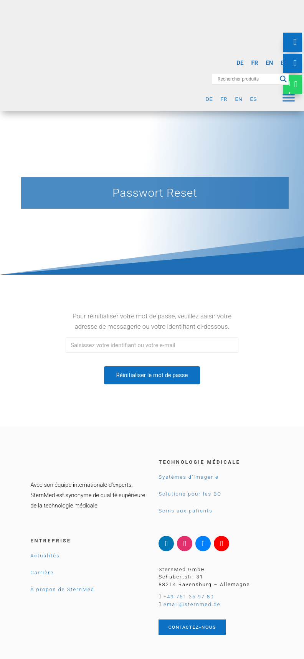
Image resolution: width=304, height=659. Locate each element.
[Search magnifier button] (283, 79)
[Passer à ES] (284, 63)
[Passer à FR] (254, 63)
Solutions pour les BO (190, 494)
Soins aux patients (185, 511)
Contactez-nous (192, 627)
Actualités (44, 556)
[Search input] (247, 79)
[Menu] (289, 97)
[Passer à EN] (269, 63)
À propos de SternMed (62, 589)
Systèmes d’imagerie (188, 477)
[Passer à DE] (240, 63)
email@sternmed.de (192, 604)
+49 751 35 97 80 (189, 597)
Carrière (42, 572)
